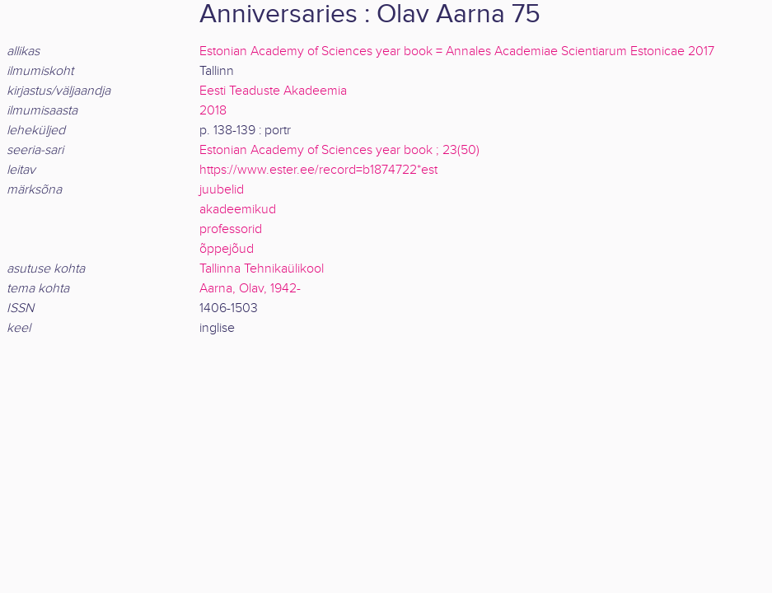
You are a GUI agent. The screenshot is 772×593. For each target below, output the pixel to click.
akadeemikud (237, 209)
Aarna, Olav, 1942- (250, 288)
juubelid (221, 190)
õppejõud (226, 249)
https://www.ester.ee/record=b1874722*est (318, 170)
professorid (230, 229)
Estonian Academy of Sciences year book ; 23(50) (339, 150)
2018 (213, 111)
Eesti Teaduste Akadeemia (273, 91)
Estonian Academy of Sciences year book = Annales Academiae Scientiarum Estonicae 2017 (456, 51)
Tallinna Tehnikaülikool (261, 269)
